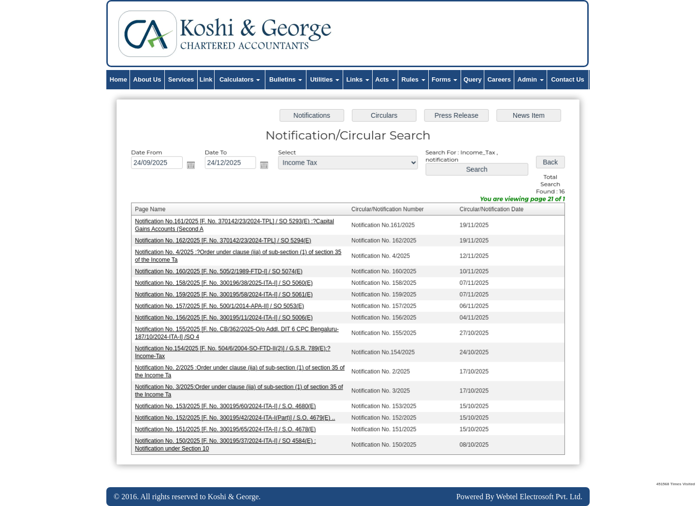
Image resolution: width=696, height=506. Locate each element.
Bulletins (286, 79)
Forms (444, 79)
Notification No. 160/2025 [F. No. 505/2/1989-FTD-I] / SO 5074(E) (222, 271)
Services (181, 79)
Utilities (325, 79)
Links (357, 79)
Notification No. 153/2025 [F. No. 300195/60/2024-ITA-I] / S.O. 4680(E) (228, 403)
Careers (498, 79)
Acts (385, 79)
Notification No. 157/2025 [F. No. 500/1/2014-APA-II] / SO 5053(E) (222, 305)
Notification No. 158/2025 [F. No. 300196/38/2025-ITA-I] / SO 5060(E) (227, 283)
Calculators (239, 79)
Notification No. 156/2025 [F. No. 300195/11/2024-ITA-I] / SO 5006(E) (227, 316)
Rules (413, 79)
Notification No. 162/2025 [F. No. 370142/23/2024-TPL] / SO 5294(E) (226, 241)
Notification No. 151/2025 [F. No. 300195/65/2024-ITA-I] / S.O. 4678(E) (228, 426)
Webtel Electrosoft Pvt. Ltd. (539, 496)
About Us (147, 79)
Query (473, 79)
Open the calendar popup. (194, 167)
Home (118, 79)
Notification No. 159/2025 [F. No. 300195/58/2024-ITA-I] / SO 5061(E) (227, 294)
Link (206, 79)
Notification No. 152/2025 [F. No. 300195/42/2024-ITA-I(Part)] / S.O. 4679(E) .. (237, 414)
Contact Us (567, 79)
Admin (531, 79)
